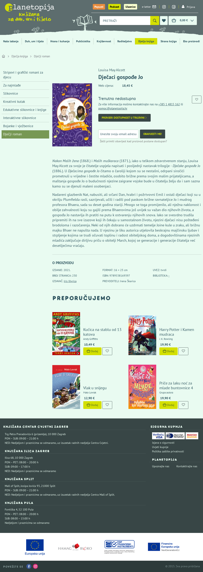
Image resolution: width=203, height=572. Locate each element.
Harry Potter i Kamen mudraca (176, 332)
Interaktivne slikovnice (19, 118)
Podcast (114, 7)
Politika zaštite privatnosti (168, 451)
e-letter (149, 7)
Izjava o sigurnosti (163, 442)
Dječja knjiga (146, 41)
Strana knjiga (169, 41)
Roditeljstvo (124, 41)
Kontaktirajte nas (186, 466)
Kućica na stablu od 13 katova (102, 332)
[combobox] (125, 20)
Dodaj (92, 351)
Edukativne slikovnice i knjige (24, 110)
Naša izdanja (10, 41)
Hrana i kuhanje (60, 41)
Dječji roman (42, 56)
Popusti (98, 7)
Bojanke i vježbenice (18, 126)
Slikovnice (10, 93)
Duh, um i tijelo (34, 41)
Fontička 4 (11, 509)
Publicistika (83, 41)
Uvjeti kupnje (160, 447)
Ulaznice (130, 7)
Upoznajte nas (160, 466)
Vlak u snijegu (95, 387)
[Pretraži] (154, 20)
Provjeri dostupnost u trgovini (124, 118)
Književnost (104, 41)
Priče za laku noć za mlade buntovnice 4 (176, 385)
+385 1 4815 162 (169, 104)
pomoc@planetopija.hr (112, 108)
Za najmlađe (12, 85)
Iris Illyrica (70, 281)
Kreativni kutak (14, 101)
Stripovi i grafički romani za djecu (23, 74)
